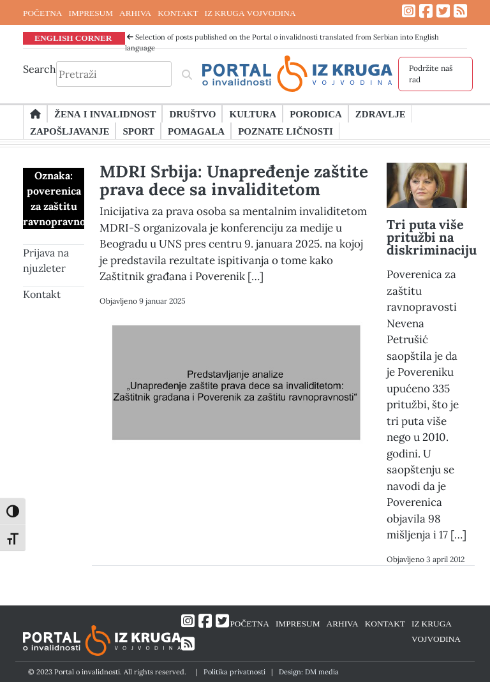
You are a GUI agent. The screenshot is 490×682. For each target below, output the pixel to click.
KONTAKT (178, 13)
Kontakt (42, 294)
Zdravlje (380, 113)
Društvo (192, 113)
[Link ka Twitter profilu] (443, 11)
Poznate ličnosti (285, 130)
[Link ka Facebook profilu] (426, 11)
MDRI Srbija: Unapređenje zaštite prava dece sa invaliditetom (234, 180)
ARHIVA (135, 13)
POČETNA (42, 13)
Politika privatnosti (234, 671)
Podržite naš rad (431, 73)
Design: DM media (309, 671)
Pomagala (196, 130)
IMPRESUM (90, 13)
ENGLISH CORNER (73, 37)
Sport (138, 130)
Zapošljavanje (69, 130)
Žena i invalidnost (105, 113)
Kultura (252, 113)
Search (39, 69)
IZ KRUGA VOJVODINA (250, 13)
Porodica (316, 113)
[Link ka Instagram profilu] (408, 11)
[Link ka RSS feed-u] (460, 11)
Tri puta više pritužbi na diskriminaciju (432, 237)
